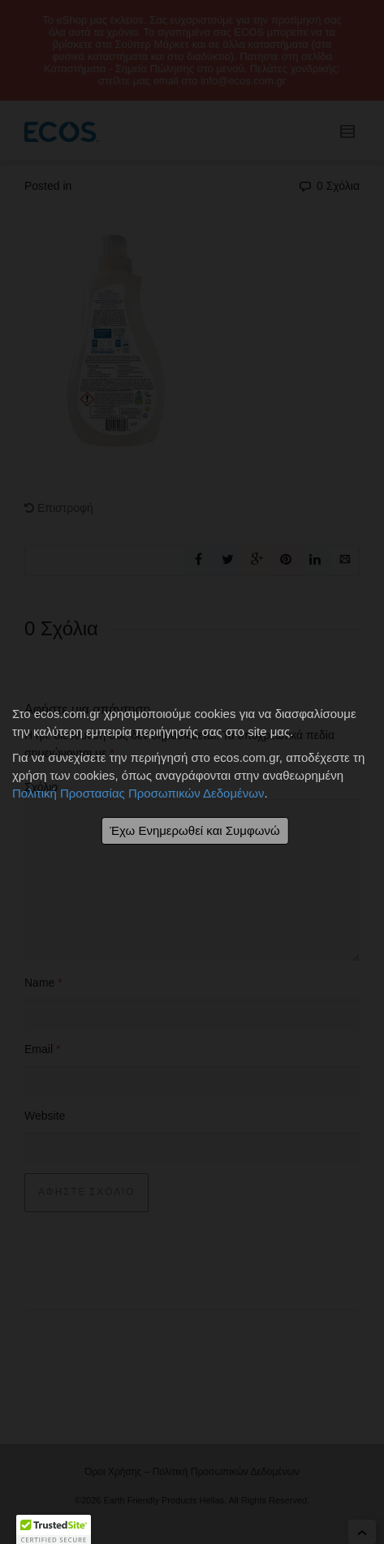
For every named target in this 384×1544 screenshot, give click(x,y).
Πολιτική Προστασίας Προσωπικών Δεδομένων (138, 793)
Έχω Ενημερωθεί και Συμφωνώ (194, 830)
